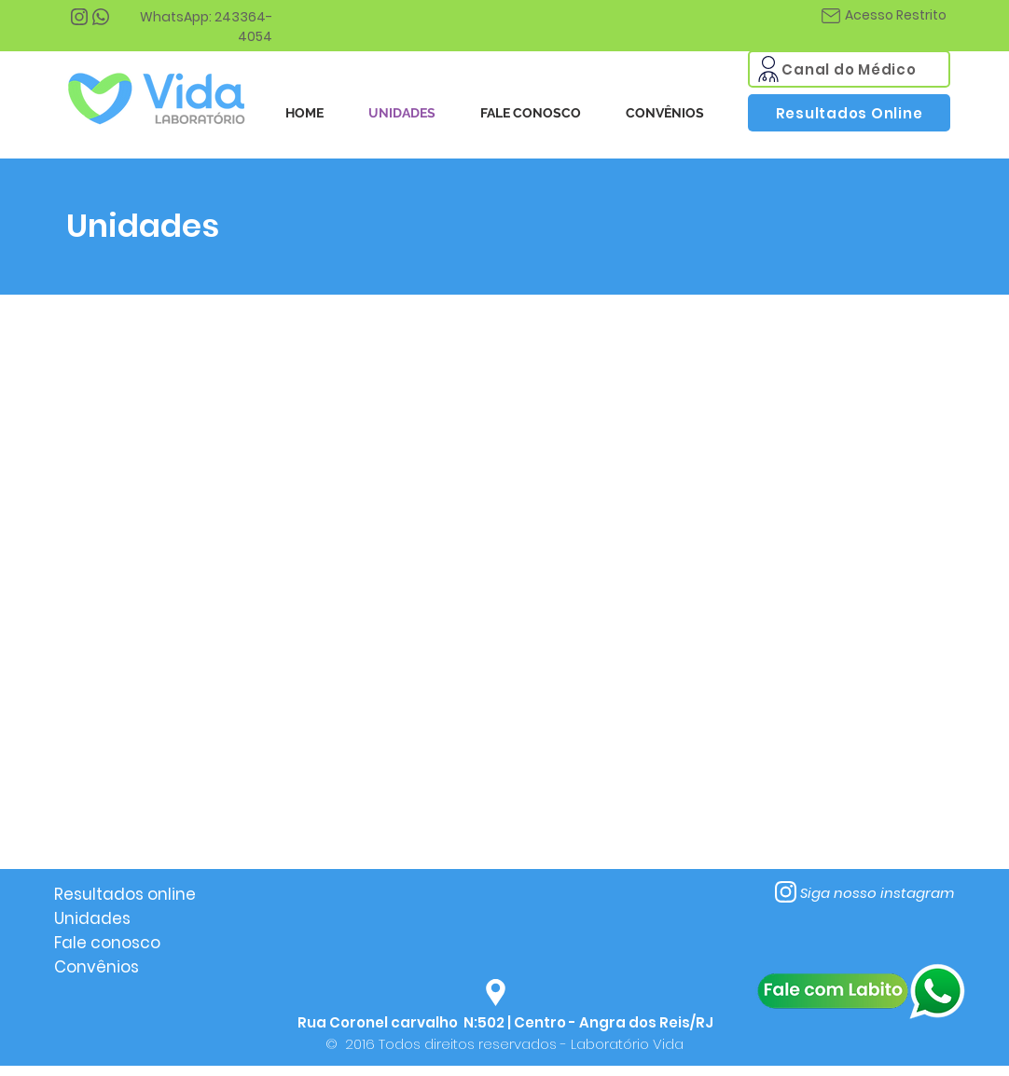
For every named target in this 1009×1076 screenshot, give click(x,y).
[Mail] (767, 69)
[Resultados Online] (849, 112)
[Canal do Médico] (849, 69)
